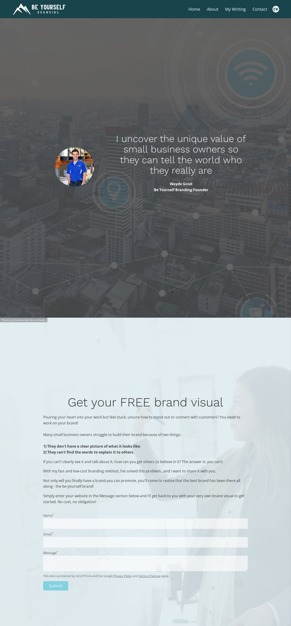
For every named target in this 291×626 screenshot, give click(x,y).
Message (50, 552)
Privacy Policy (122, 576)
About (212, 9)
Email (48, 534)
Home (194, 9)
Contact (260, 9)
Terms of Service (149, 576)
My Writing (235, 9)
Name (48, 515)
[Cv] (275, 9)
